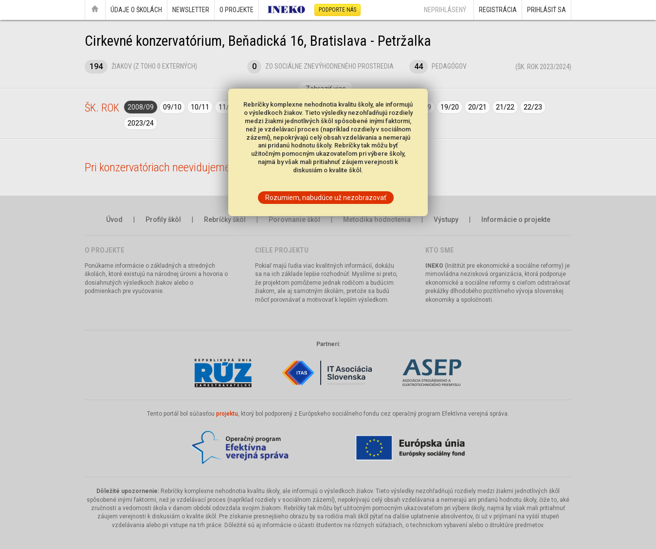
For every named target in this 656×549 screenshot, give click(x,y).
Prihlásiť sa (546, 10)
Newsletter (190, 10)
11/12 (228, 107)
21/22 (505, 107)
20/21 (477, 107)
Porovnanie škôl (294, 219)
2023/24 (141, 123)
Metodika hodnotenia (377, 219)
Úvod (114, 219)
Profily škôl (163, 219)
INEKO (434, 265)
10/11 (200, 107)
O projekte (236, 10)
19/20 (449, 107)
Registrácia (498, 10)
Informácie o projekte (515, 219)
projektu (227, 413)
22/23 (533, 107)
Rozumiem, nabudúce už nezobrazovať (325, 197)
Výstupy (446, 219)
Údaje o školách (136, 10)
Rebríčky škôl (225, 219)
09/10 (172, 107)
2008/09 (141, 107)
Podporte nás (337, 9)
